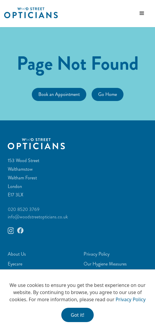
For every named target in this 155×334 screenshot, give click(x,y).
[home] (29, 12)
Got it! (77, 315)
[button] (142, 13)
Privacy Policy (130, 299)
